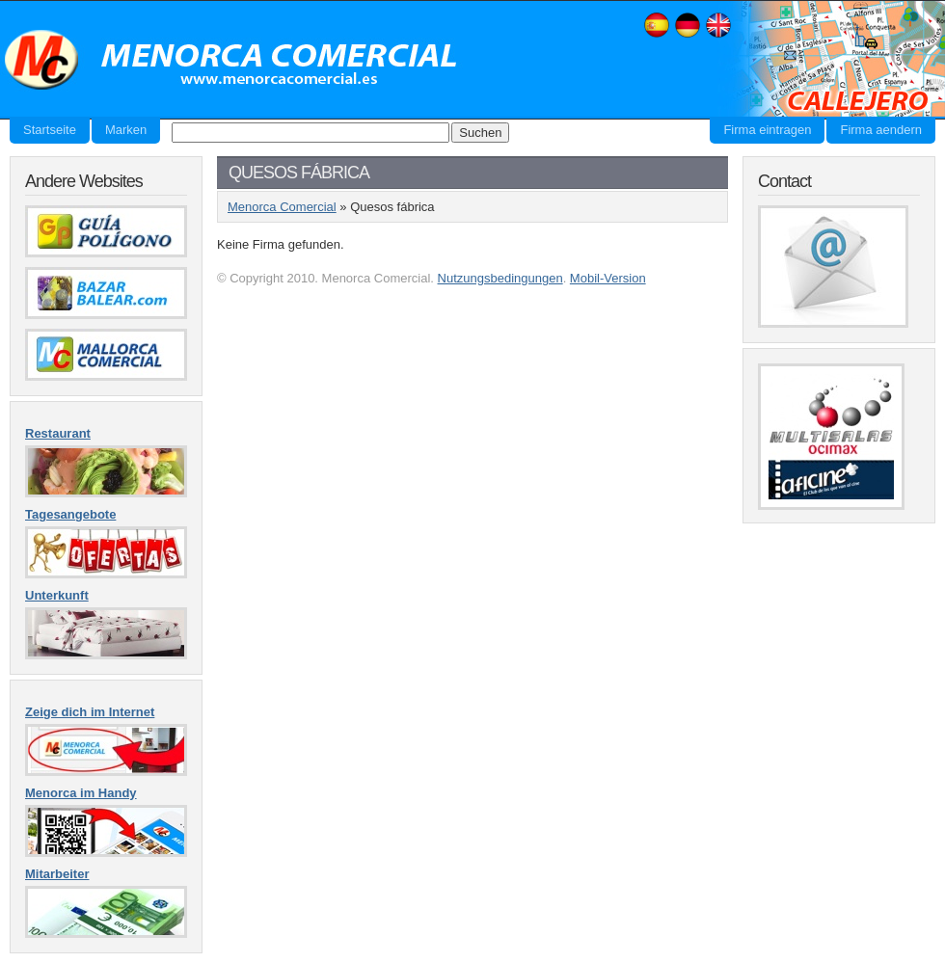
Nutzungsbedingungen (500, 278)
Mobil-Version (608, 278)
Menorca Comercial (231, 61)
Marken (126, 129)
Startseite (49, 129)
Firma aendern (881, 129)
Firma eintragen (767, 129)
